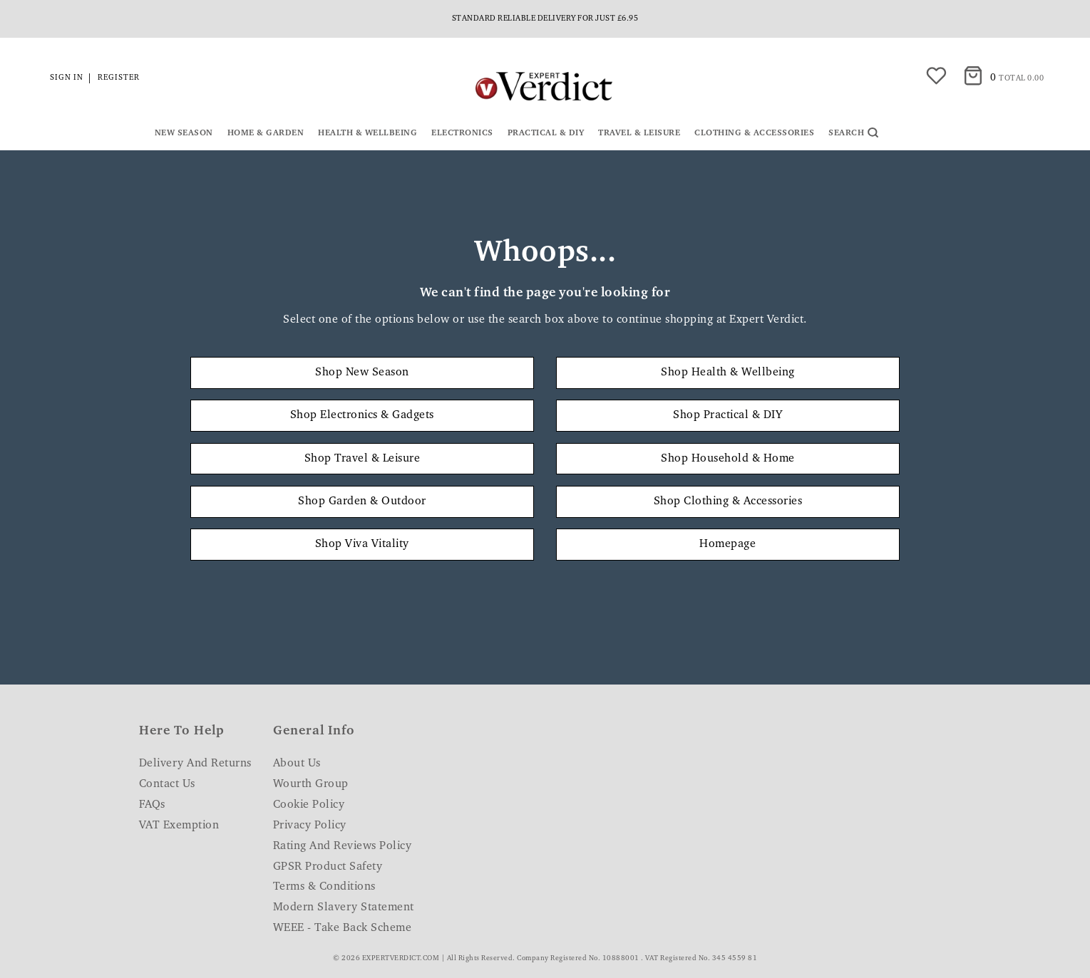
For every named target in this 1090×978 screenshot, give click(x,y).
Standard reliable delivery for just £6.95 (545, 19)
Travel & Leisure (639, 133)
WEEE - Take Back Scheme (342, 928)
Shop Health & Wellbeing (728, 372)
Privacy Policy (309, 825)
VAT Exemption (179, 825)
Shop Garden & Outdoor (362, 501)
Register (119, 78)
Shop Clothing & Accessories (728, 501)
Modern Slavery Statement (343, 907)
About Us (297, 763)
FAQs (152, 805)
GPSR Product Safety (328, 867)
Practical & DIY (546, 133)
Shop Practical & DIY (727, 415)
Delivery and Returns (195, 763)
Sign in (66, 78)
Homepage (727, 544)
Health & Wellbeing (367, 133)
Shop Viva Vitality (362, 544)
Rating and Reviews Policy (342, 846)
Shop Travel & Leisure (362, 458)
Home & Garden (265, 133)
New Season (184, 133)
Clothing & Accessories (754, 133)
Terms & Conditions (324, 887)
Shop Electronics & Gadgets (362, 415)
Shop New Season (362, 372)
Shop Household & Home (728, 458)
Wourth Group (311, 784)
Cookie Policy (309, 805)
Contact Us (167, 784)
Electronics (462, 133)
